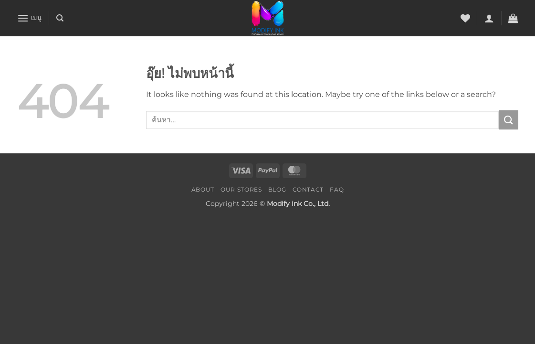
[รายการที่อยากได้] (465, 18)
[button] (29, 18)
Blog (277, 189)
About (202, 189)
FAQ (337, 189)
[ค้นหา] (59, 18)
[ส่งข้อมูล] (508, 119)
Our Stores (241, 189)
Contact (308, 189)
